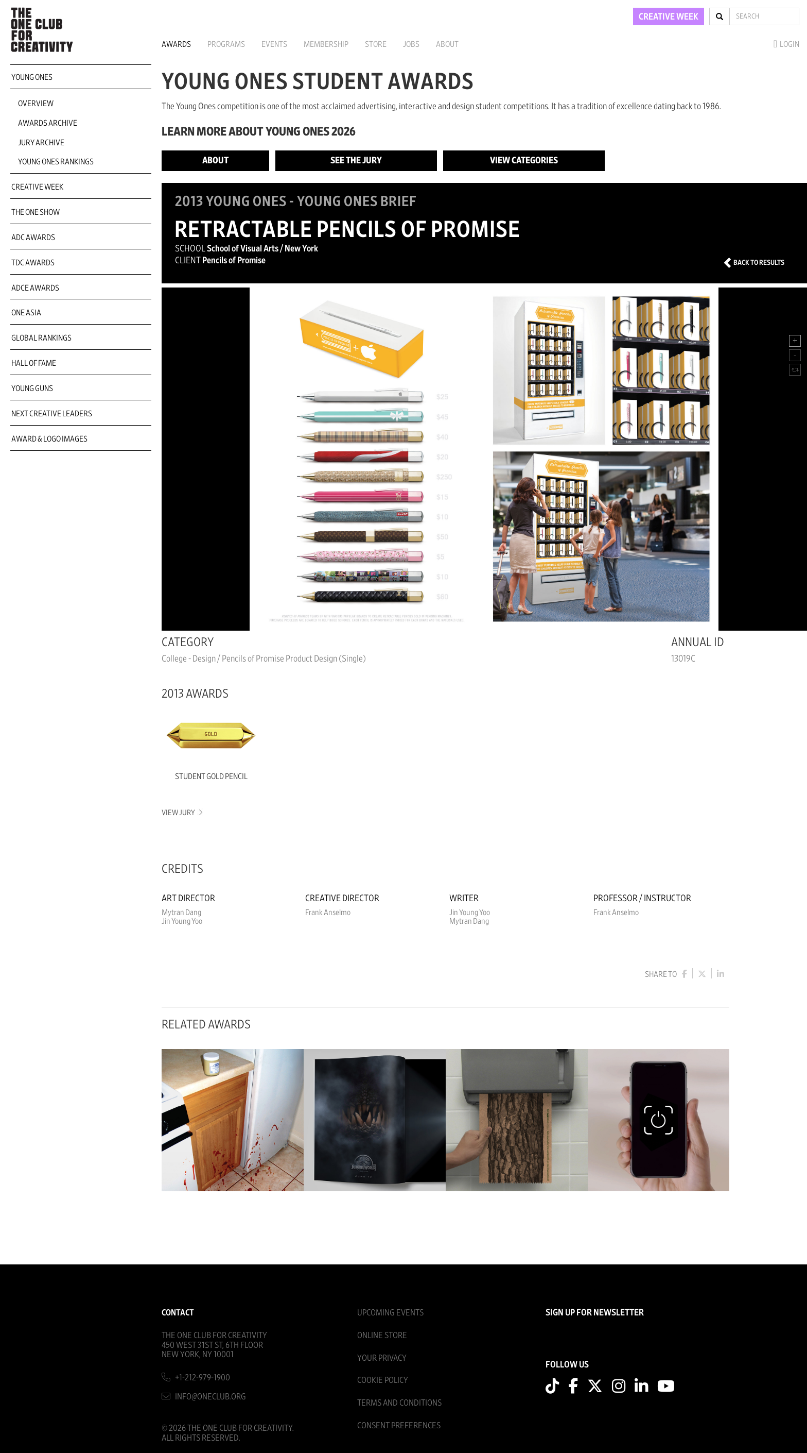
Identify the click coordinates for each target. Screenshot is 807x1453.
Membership (326, 44)
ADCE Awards (35, 288)
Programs (226, 44)
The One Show (35, 212)
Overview (36, 103)
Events (274, 44)
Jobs (411, 44)
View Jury (181, 813)
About (447, 44)
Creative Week (37, 187)
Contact (178, 1312)
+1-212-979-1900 (202, 1377)
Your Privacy (382, 1358)
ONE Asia (26, 313)
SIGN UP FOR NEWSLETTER (595, 1312)
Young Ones (31, 77)
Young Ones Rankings (56, 162)
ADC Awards (33, 237)
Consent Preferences (399, 1425)
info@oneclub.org (210, 1396)
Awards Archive (47, 123)
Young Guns (32, 388)
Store (376, 44)
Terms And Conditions (399, 1402)
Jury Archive (41, 143)
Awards (176, 44)
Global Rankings (41, 338)
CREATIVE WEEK (668, 17)
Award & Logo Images (49, 439)
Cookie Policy (382, 1380)
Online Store (382, 1335)
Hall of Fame (33, 363)
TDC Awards (33, 263)
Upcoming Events (390, 1312)
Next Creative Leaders (51, 414)
